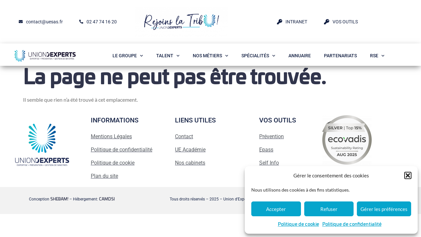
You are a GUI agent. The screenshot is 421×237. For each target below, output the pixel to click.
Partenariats (340, 55)
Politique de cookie (298, 224)
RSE (377, 56)
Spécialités (258, 56)
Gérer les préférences (384, 209)
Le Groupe (127, 56)
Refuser (328, 209)
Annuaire (299, 55)
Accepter (276, 209)
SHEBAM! (59, 199)
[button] (408, 175)
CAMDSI (107, 199)
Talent (168, 56)
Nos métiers (210, 56)
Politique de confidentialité (352, 224)
